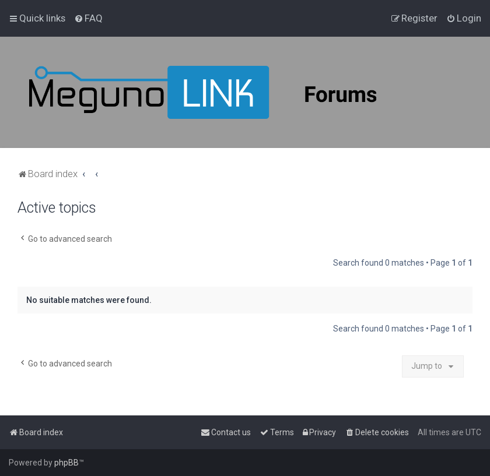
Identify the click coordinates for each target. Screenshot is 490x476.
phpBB (66, 462)
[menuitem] (88, 18)
